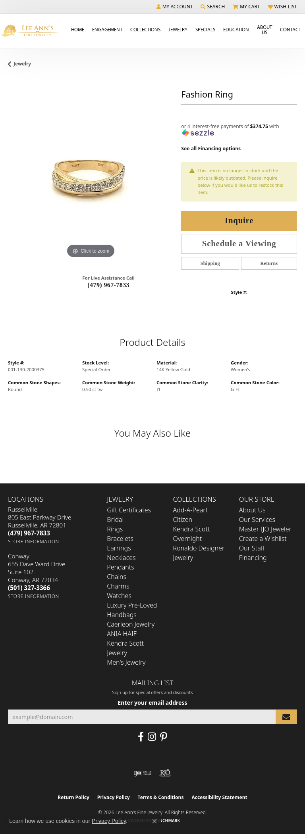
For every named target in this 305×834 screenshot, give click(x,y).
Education (236, 29)
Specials (205, 29)
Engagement (107, 29)
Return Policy (73, 797)
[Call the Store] (29, 533)
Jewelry (177, 29)
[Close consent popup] (154, 821)
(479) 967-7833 (108, 285)
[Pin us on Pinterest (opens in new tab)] (163, 737)
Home (77, 29)
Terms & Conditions (161, 797)
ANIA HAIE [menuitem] (122, 633)
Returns (269, 263)
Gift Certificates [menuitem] (129, 510)
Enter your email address (152, 702)
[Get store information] (33, 541)
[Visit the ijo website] (143, 773)
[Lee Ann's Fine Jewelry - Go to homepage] (31, 30)
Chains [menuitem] (116, 576)
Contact (290, 29)
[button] (174, 6)
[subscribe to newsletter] (286, 716)
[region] (90, 177)
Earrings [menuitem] (119, 548)
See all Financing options (211, 148)
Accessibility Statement (219, 797)
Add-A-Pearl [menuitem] (190, 510)
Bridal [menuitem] (115, 519)
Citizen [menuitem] (183, 519)
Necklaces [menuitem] (121, 557)
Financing (253, 557)
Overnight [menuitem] (187, 538)
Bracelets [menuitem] (120, 538)
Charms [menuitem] (118, 586)
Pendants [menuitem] (120, 567)
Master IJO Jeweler (265, 529)
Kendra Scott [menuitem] (191, 529)
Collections (145, 29)
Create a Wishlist (263, 538)
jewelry (22, 63)
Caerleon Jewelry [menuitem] (130, 624)
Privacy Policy (113, 797)
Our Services (257, 519)
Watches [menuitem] (119, 595)
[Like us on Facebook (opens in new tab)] (141, 737)
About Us (264, 29)
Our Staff (252, 548)
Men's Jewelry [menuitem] (126, 662)
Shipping (210, 263)
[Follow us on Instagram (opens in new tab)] (152, 737)
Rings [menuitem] (115, 529)
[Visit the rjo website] (165, 773)
